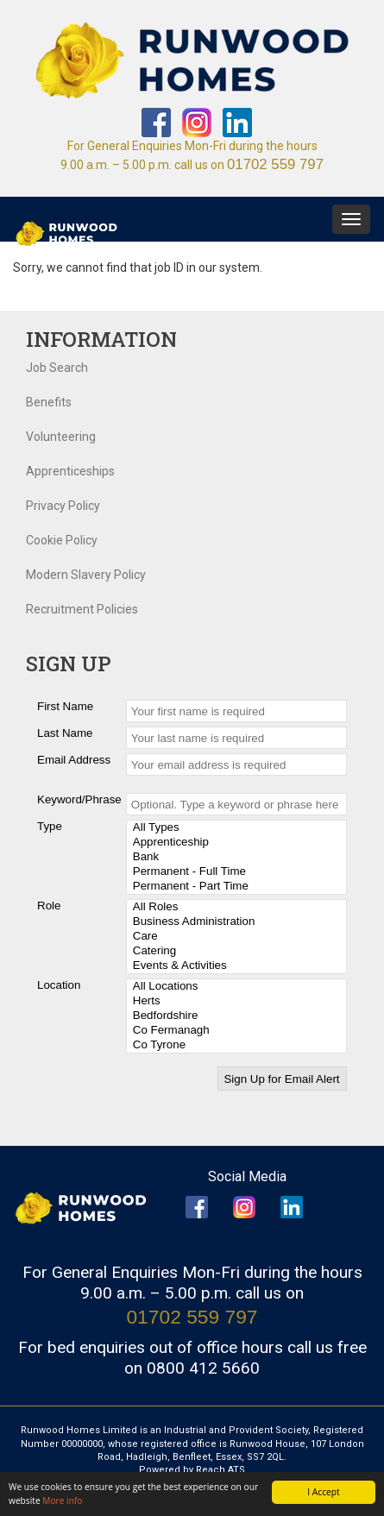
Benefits (49, 402)
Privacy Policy (63, 506)
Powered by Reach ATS (192, 1469)
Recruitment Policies (82, 609)
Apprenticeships (70, 471)
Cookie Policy (62, 540)
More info (62, 1500)
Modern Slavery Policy (86, 575)
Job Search (57, 367)
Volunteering (61, 436)
